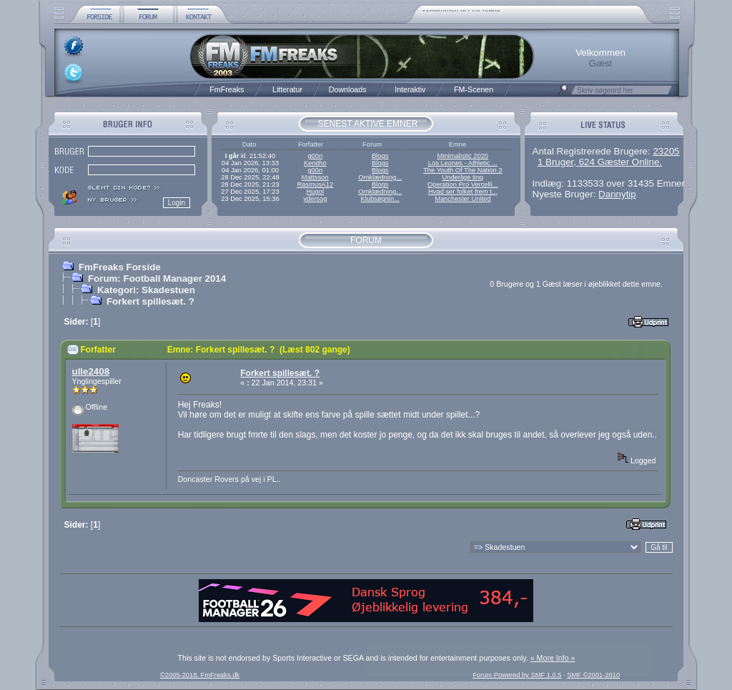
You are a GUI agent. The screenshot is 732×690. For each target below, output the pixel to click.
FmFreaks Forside (120, 267)
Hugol (315, 191)
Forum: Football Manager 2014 (157, 278)
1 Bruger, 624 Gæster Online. (600, 162)
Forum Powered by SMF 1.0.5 (517, 675)
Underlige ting (463, 177)
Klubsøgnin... (379, 198)
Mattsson (315, 177)
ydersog (315, 198)
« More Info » (552, 658)
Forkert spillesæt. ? (150, 301)
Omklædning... (380, 177)
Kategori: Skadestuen (146, 290)
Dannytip (617, 194)
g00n (314, 155)
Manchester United (462, 198)
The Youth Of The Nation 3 (462, 170)
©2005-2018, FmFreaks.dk (199, 675)
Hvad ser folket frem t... (462, 191)
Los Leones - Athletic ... (463, 163)
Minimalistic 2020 (463, 155)
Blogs (380, 155)
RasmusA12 (315, 184)
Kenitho (315, 163)
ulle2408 (91, 371)
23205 (666, 151)
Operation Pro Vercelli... (462, 184)
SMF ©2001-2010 (593, 675)
